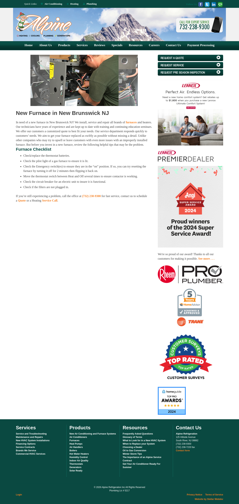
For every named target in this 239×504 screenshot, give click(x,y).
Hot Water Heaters (79, 454)
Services (82, 45)
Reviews (99, 45)
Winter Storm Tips (132, 454)
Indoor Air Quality (78, 460)
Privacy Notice (194, 494)
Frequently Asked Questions (138, 433)
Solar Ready (75, 470)
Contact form (183, 450)
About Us (45, 45)
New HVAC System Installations (33, 440)
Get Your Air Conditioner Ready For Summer (141, 466)
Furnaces (74, 440)
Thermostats (76, 464)
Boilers (73, 450)
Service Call (49, 200)
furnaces (131, 122)
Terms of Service (214, 494)
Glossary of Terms (132, 437)
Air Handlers (76, 447)
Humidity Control (78, 457)
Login (19, 494)
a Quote (190, 58)
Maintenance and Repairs (29, 437)
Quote (22, 200)
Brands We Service (26, 450)
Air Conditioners (78, 437)
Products (64, 45)
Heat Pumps (75, 444)
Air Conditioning (53, 3)
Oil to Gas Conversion (134, 450)
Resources (135, 45)
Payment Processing (201, 45)
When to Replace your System (139, 444)
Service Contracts (25, 447)
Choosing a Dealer (132, 447)
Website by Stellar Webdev (209, 499)
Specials (116, 45)
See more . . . (206, 258)
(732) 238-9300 (91, 196)
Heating (74, 3)
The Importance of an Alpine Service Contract (142, 459)
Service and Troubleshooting (31, 433)
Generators (75, 467)
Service (190, 65)
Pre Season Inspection (190, 72)
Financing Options (25, 444)
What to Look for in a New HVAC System (144, 440)
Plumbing (92, 3)
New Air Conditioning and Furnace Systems (92, 433)
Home (28, 45)
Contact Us (173, 45)
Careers (154, 45)
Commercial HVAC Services (30, 454)
